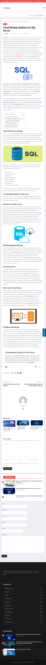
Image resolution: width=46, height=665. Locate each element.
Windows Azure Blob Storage (13, 120)
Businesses (6, 41)
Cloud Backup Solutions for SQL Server (14, 118)
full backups (20, 188)
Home (4, 21)
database (18, 54)
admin (6, 33)
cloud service (25, 273)
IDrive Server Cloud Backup (11, 125)
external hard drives (17, 56)
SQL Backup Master (11, 123)
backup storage (18, 221)
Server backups (16, 133)
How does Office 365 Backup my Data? (7, 429)
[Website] (23, 409)
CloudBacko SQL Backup (11, 126)
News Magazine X (30, 662)
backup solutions (24, 196)
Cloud (8, 21)
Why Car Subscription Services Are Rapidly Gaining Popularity (29, 496)
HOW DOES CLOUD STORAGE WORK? (21, 427)
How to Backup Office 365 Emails (23, 649)
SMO (21, 210)
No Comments (14, 33)
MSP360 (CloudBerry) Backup (12, 122)
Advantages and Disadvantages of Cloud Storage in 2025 (28, 488)
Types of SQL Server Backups (12, 117)
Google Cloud (16, 251)
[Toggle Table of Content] (22, 114)
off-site (12, 221)
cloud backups (33, 56)
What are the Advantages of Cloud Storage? (36, 427)
